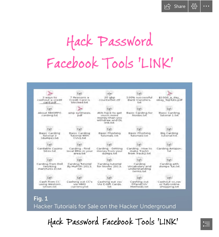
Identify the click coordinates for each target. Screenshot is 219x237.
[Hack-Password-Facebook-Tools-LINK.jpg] (109, 145)
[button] (175, 6)
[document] (109, 118)
